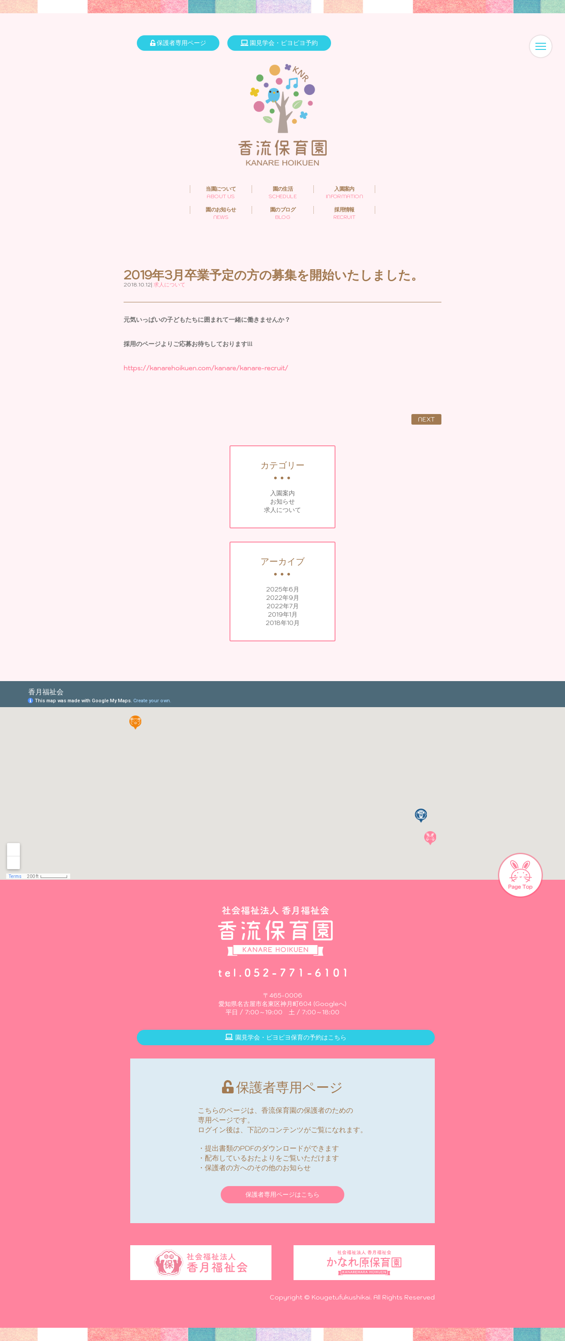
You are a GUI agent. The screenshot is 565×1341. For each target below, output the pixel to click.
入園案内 (282, 493)
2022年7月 (283, 606)
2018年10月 (283, 623)
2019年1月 (283, 614)
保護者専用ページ (178, 43)
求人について (282, 510)
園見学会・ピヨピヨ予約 (279, 43)
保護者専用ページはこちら (282, 1194)
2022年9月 (282, 598)
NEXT (426, 419)
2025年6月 (282, 589)
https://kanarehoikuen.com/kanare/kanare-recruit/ (206, 368)
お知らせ (282, 501)
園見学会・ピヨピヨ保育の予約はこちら (286, 1037)
